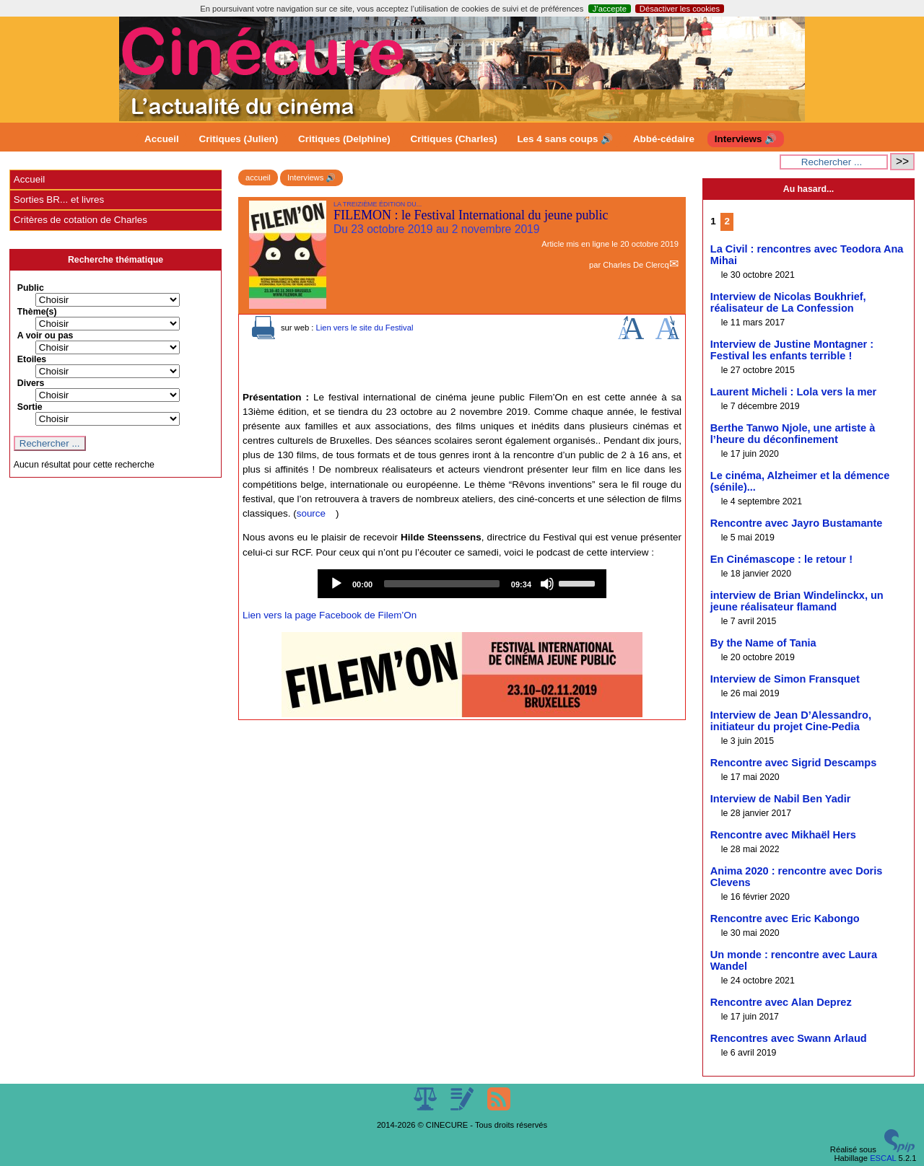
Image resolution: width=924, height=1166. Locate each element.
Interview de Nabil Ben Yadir (780, 799)
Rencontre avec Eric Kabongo (785, 918)
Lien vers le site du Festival (364, 327)
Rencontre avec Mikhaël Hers (783, 835)
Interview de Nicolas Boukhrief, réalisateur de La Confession (788, 302)
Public (30, 288)
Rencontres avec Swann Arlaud (788, 1038)
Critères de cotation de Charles (80, 219)
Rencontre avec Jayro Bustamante (796, 523)
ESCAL (883, 1158)
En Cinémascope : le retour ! (781, 559)
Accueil (161, 138)
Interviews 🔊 (746, 138)
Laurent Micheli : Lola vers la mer (793, 392)
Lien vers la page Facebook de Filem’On (330, 615)
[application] (462, 583)
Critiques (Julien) (239, 138)
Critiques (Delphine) (344, 138)
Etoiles (31, 359)
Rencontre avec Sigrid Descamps (793, 762)
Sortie (30, 407)
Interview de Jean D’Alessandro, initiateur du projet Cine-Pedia (790, 720)
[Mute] (547, 584)
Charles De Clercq (635, 264)
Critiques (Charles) (453, 138)
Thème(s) (37, 312)
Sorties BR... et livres (59, 199)
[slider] (442, 583)
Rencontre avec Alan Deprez (781, 1002)
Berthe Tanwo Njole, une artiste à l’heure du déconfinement (793, 433)
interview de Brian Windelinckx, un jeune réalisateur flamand (797, 601)
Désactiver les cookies (680, 8)
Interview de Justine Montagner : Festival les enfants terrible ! (791, 349)
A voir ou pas (45, 335)
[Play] (336, 584)
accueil (258, 177)
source (311, 513)
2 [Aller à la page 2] (726, 221)
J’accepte (610, 8)
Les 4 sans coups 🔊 (565, 138)
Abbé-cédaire (663, 138)
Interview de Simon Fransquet (785, 679)
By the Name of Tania (763, 643)
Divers (31, 383)
